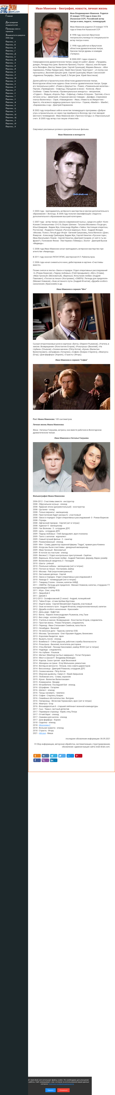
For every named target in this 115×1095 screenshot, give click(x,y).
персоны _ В (11, 47)
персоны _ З (11, 62)
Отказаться (63, 1090)
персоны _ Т (11, 95)
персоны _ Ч (11, 111)
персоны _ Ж (11, 59)
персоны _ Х (11, 105)
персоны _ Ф (11, 102)
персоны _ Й (11, 68)
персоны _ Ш (11, 114)
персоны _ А (11, 41)
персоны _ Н (11, 80)
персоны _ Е (11, 56)
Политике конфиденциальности (61, 1084)
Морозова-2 (44, 725)
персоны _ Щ (11, 117)
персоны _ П (11, 86)
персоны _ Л (11, 74)
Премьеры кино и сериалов (13, 30)
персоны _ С (11, 92)
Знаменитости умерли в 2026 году (15, 36)
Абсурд (42, 733)
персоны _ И (11, 65)
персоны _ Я (11, 126)
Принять (50, 1090)
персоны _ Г (11, 50)
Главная (9, 15)
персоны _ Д (11, 53)
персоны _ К (11, 71)
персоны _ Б (11, 44)
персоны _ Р (11, 89)
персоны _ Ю (11, 123)
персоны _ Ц (11, 108)
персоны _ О (11, 83)
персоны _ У (11, 99)
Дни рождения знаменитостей (12, 23)
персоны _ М (11, 77)
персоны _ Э (11, 120)
